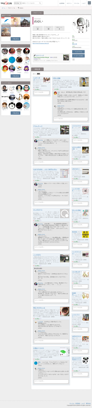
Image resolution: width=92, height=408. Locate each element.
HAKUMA (26, 101)
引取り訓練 (56, 78)
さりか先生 (26, 64)
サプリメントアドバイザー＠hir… (19, 91)
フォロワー (48, 28)
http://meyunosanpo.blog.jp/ (41, 43)
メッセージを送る (78, 55)
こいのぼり (37, 255)
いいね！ (37, 89)
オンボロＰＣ (37, 210)
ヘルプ (83, 403)
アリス (12, 109)
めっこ (4, 55)
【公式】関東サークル (25, 26)
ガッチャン (26, 109)
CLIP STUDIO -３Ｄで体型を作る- (45, 169)
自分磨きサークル (15, 26)
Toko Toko (19, 55)
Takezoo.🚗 (4, 64)
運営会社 (88, 403)
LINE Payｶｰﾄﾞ (76, 169)
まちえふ (26, 72)
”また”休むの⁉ (76, 271)
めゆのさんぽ (63, 87)
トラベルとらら (19, 63)
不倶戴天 (12, 101)
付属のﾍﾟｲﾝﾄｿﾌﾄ (38, 348)
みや (59, 92)
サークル (72, 403)
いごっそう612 (26, 55)
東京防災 (74, 232)
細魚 (39, 362)
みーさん (40, 140)
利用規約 (77, 403)
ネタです (5, 101)
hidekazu (5, 92)
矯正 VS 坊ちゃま (39, 308)
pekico (19, 101)
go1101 (12, 92)
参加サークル (59, 28)
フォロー (37, 28)
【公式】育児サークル (6, 35)
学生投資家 (19, 109)
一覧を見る (15, 39)
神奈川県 (74, 44)
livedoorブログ (6, 26)
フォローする (78, 51)
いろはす (40, 321)
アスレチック (37, 126)
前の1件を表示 (38, 268)
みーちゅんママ (12, 55)
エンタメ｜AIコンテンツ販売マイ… (5, 108)
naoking (26, 92)
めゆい (59, 106)
